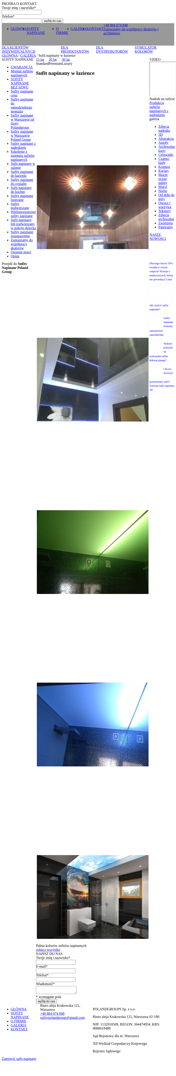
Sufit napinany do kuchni (21, 190)
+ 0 (115, 25)
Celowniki (165, 155)
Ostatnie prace (21, 252)
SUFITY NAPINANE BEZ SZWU (20, 83)
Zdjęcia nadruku (164, 128)
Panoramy (165, 227)
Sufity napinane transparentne (22, 234)
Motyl (162, 187)
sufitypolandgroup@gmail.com (62, 1019)
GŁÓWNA (19, 29)
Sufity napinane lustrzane (22, 198)
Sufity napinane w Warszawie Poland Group (22, 135)
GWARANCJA (22, 67)
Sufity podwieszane (20, 206)
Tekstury (164, 211)
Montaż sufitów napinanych (22, 73)
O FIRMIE (62, 31)
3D (160, 134)
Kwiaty (163, 171)
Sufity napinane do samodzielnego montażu (22, 105)
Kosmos (164, 167)
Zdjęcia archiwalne (166, 217)
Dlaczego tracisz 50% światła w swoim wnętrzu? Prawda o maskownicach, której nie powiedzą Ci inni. (161, 271)
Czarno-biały (164, 161)
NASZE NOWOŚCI (157, 237)
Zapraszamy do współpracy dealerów (22, 244)
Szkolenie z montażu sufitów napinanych (23, 156)
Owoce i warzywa (164, 205)
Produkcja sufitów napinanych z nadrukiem (158, 109)
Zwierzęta (165, 223)
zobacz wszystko (48, 950)
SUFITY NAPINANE (36, 31)
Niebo (162, 191)
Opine (15, 256)
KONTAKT (94, 29)
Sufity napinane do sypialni (22, 182)
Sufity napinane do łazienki (22, 174)
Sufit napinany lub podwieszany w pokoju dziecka (23, 224)
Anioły (163, 143)
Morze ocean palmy (163, 179)
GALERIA (78, 29)
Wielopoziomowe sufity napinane (23, 214)
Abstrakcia (166, 139)
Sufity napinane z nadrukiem (23, 145)
